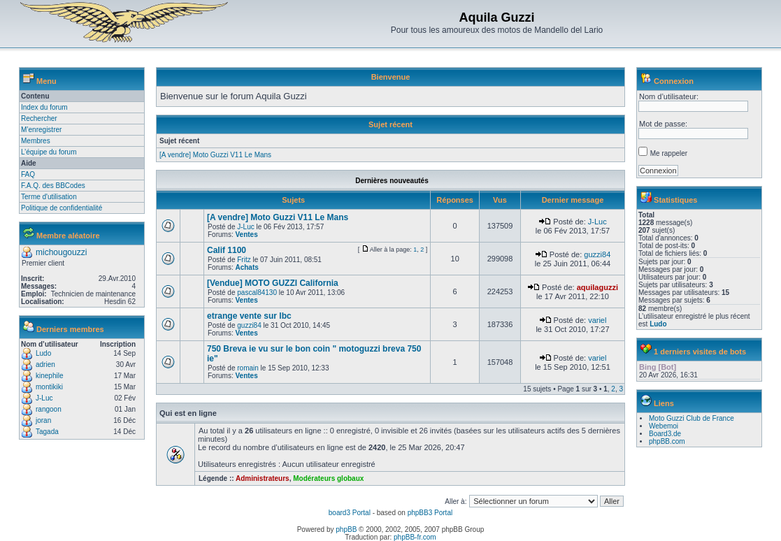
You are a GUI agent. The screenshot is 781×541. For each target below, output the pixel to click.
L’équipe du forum (49, 152)
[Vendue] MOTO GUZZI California (272, 283)
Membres (35, 141)
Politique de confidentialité (61, 208)
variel (597, 320)
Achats (246, 267)
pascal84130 (257, 292)
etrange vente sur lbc (249, 316)
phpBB (346, 529)
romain (248, 368)
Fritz (243, 260)
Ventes (246, 234)
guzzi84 (597, 254)
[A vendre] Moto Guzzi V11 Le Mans (215, 155)
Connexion (674, 81)
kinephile (49, 376)
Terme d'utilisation (49, 197)
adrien (45, 364)
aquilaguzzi (597, 287)
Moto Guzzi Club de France (691, 418)
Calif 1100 (226, 250)
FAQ (28, 174)
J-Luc (44, 398)
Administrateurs (262, 478)
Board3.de (665, 434)
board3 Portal (350, 513)
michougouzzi (61, 252)
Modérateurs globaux (328, 478)
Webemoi (663, 426)
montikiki (49, 387)
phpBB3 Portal (430, 513)
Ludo (43, 353)
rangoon (49, 409)
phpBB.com (667, 441)
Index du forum (44, 107)
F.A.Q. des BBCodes (53, 185)
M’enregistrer (41, 130)
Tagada (47, 431)
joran (43, 420)
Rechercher (39, 118)
